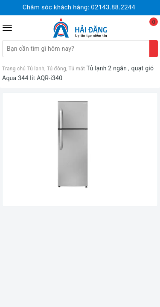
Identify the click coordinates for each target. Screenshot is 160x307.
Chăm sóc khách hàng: (79, 7)
